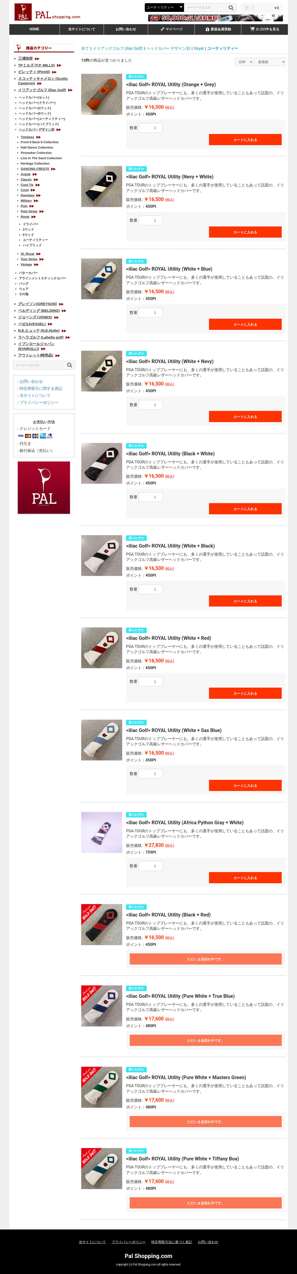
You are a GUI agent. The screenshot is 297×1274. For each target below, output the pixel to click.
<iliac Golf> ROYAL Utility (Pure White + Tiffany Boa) (182, 1159)
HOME (34, 29)
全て (85, 48)
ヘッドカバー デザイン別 (168, 48)
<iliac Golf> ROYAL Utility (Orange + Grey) (171, 84)
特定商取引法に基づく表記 (171, 1242)
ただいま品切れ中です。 (206, 959)
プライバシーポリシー (39, 402)
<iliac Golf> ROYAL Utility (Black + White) (170, 454)
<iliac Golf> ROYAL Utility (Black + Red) (168, 915)
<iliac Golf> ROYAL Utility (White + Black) (170, 546)
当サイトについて (81, 29)
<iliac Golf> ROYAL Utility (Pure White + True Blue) (180, 996)
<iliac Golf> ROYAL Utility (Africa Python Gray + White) (185, 822)
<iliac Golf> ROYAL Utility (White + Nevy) (170, 361)
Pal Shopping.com (148, 1256)
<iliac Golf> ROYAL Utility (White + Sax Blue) (174, 730)
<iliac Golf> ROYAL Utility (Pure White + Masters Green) (186, 1077)
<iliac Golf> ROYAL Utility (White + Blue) (169, 269)
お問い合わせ (126, 29)
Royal (198, 48)
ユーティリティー (222, 48)
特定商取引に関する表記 (41, 388)
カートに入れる (245, 140)
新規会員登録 (218, 29)
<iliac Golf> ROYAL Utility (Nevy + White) (169, 177)
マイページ (171, 29)
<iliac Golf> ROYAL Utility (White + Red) (168, 638)
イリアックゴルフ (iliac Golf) (118, 48)
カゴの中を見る (264, 29)
